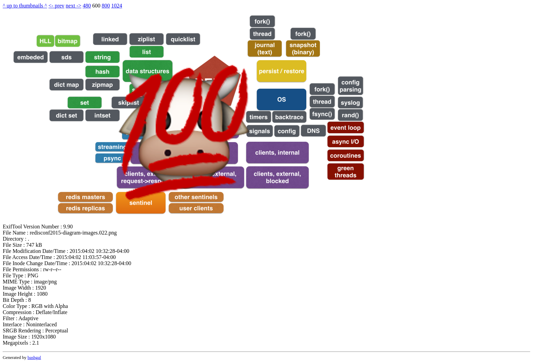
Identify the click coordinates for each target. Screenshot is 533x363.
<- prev (57, 5)
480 (87, 5)
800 (106, 5)
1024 (116, 5)
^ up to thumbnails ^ (25, 5)
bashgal (34, 357)
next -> (73, 5)
